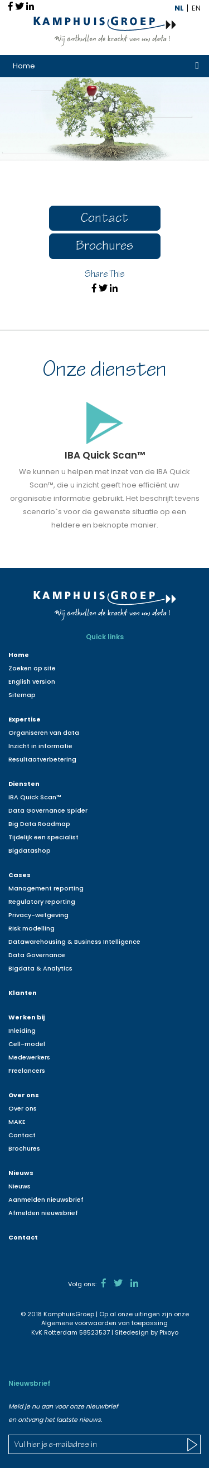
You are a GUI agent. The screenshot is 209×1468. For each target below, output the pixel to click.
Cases (19, 874)
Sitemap (22, 694)
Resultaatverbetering (42, 759)
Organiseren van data (43, 732)
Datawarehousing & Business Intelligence (74, 941)
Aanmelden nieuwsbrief (46, 1199)
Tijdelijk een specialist (43, 837)
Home (24, 66)
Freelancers (26, 1070)
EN (196, 8)
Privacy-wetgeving (38, 914)
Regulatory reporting (41, 901)
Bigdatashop (29, 850)
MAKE (17, 1121)
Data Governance (36, 955)
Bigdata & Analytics (40, 968)
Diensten (24, 783)
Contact (104, 219)
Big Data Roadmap (39, 823)
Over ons (23, 1095)
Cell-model (26, 1043)
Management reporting (46, 888)
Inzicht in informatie (40, 746)
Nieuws (20, 1172)
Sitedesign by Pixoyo (146, 1332)
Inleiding (22, 1030)
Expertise (24, 719)
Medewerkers (29, 1057)
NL (179, 8)
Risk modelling (31, 928)
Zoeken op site (32, 668)
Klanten (22, 992)
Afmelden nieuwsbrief (43, 1212)
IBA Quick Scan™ (34, 797)
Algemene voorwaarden (78, 1322)
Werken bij (26, 1017)
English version (31, 681)
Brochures (104, 247)
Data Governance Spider (48, 810)
